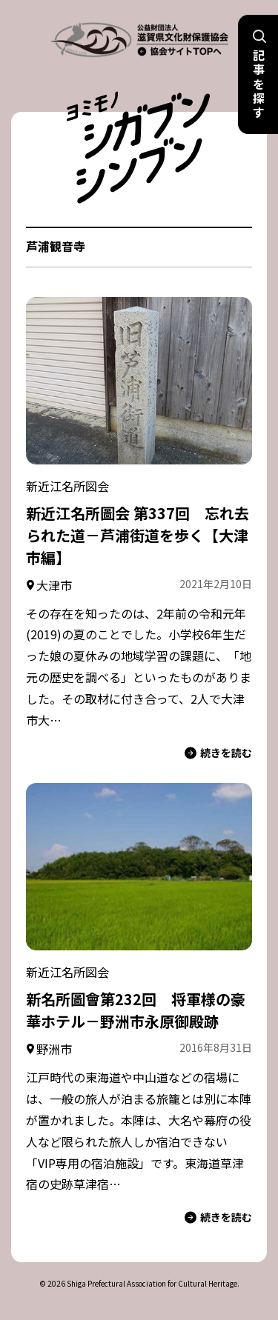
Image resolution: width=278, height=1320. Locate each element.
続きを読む (218, 753)
